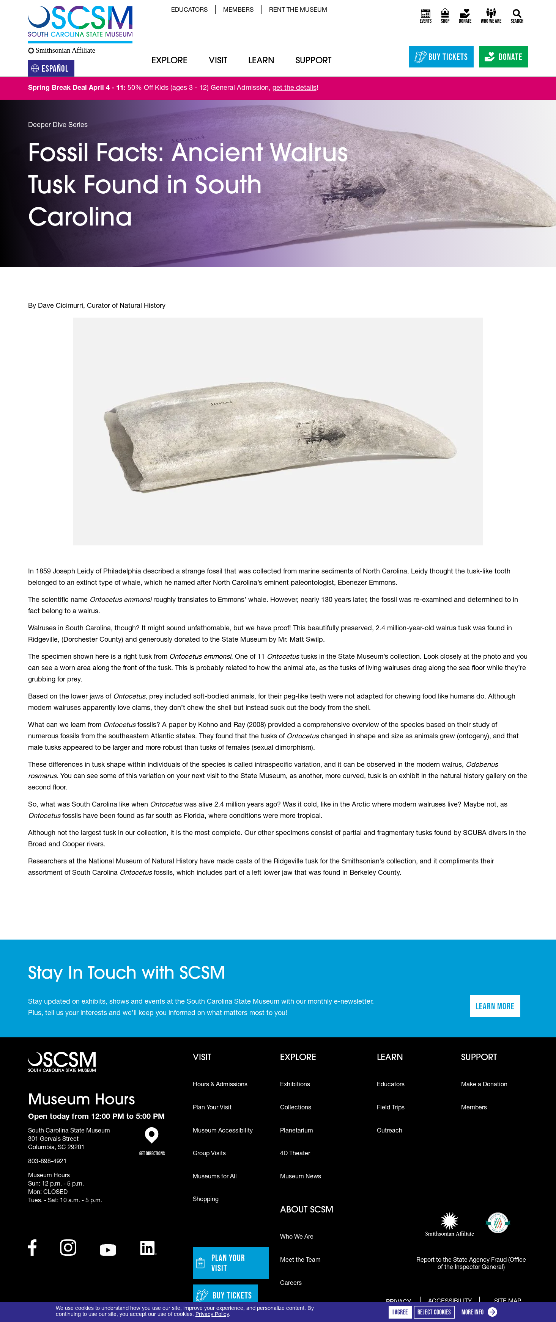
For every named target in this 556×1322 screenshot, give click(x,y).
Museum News (300, 1177)
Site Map (507, 1301)
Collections (295, 1108)
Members (238, 11)
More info (481, 1313)
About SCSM (306, 1210)
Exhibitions (295, 1085)
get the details (294, 88)
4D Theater (295, 1154)
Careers (291, 1284)
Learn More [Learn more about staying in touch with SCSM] (498, 1008)
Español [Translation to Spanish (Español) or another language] (53, 70)
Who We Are (296, 1237)
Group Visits (209, 1154)
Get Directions (152, 1141)
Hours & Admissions (220, 1085)
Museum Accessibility (223, 1131)
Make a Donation (484, 1085)
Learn (261, 61)
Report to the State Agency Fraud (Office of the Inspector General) (471, 1264)
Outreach (389, 1131)
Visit (218, 61)
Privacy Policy (212, 1314)
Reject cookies (434, 1312)
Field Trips (391, 1108)
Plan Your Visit (212, 1108)
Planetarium (296, 1131)
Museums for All (215, 1177)
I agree (400, 1312)
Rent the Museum (298, 11)
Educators (189, 11)
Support (313, 61)
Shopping (206, 1200)
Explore (169, 61)
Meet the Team (300, 1261)
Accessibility (450, 1302)
